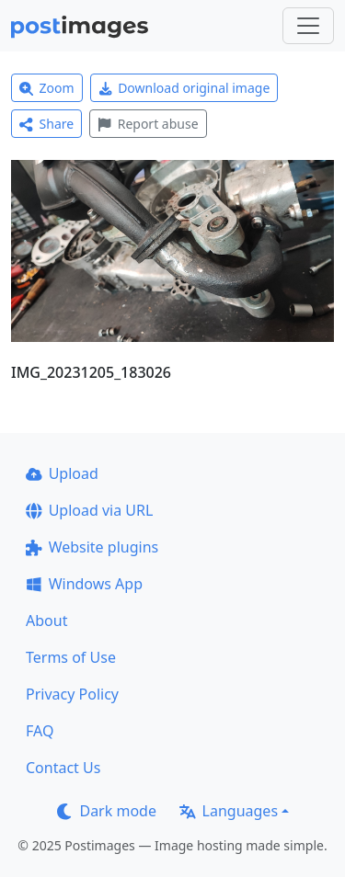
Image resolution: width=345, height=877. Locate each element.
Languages (228, 811)
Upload (62, 473)
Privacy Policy (72, 694)
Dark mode (106, 811)
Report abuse (148, 123)
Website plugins (92, 547)
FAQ (39, 731)
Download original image (184, 88)
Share (46, 123)
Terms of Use (71, 657)
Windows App (84, 584)
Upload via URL (89, 510)
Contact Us (63, 767)
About (46, 620)
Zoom (47, 88)
